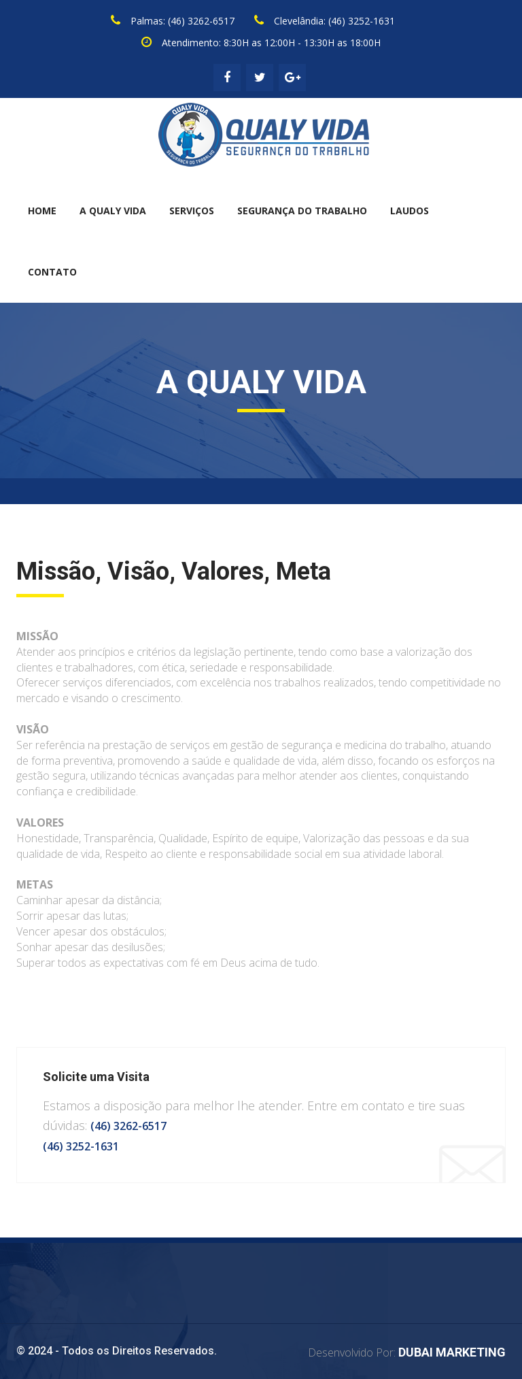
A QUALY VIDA (113, 210)
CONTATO (52, 271)
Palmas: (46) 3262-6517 (182, 20)
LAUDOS (409, 210)
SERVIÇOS (191, 210)
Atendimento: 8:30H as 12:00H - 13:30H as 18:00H (271, 42)
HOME (42, 210)
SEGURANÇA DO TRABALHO (302, 210)
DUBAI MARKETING (452, 1352)
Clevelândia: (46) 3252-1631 (334, 20)
